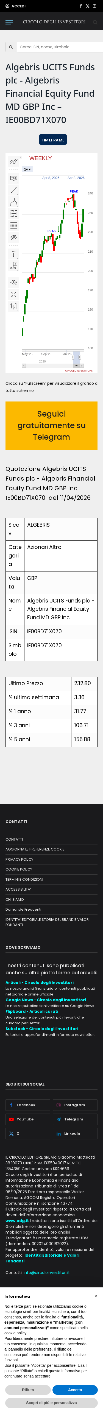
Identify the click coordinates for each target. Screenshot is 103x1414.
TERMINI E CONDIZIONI (24, 879)
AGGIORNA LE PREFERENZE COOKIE (35, 849)
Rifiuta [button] (28, 1390)
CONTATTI (14, 839)
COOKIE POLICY (18, 869)
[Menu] (9, 22)
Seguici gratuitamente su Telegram (52, 425)
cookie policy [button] (15, 1333)
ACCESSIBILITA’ (18, 889)
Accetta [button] (75, 1390)
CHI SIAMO (14, 899)
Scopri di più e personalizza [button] (51, 1403)
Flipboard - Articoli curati (31, 1011)
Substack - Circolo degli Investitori (41, 1028)
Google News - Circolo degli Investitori (45, 1000)
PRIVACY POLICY (19, 859)
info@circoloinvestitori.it (47, 1272)
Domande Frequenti (23, 909)
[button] (95, 1296)
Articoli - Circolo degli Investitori (39, 982)
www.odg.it (17, 1220)
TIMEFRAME (53, 140)
